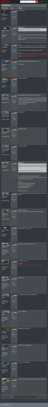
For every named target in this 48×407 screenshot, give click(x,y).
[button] (40, 1)
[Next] (36, 397)
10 (31, 396)
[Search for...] (28, 2)
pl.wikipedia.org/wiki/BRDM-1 (28, 56)
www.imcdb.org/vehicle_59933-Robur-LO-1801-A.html (30, 265)
